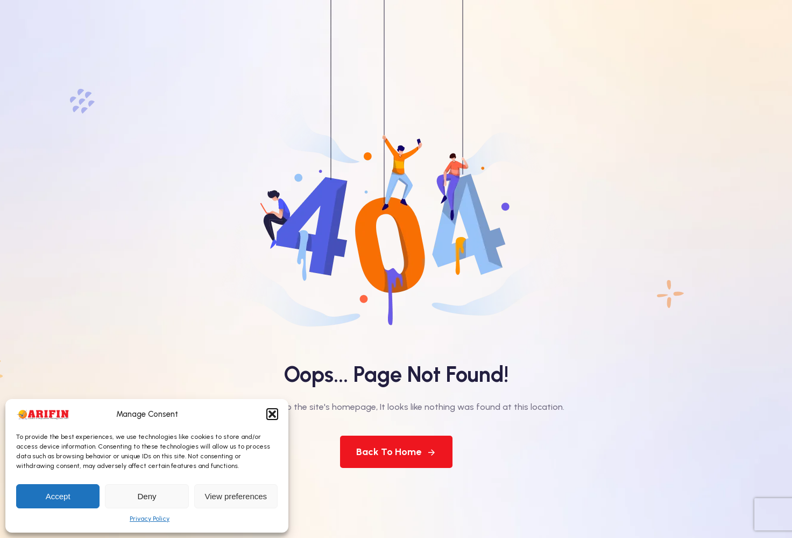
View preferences (236, 496)
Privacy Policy (149, 518)
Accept (58, 496)
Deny (146, 496)
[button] (272, 414)
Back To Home (396, 452)
